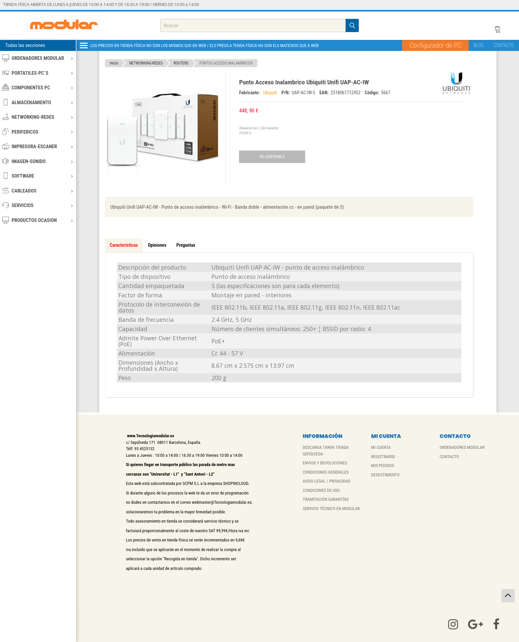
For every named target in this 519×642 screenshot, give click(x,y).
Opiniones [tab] (157, 245)
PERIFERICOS (37, 131)
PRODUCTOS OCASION (37, 220)
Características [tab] (124, 245)
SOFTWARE (37, 175)
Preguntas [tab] (185, 245)
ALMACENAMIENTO (37, 102)
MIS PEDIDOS (382, 465)
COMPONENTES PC (37, 87)
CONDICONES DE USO (321, 490)
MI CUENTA (381, 447)
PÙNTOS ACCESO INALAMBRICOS (226, 63)
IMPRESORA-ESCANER (37, 146)
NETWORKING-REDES (37, 116)
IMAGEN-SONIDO (37, 161)
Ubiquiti (270, 92)
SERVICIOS (37, 205)
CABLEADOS (37, 190)
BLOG (479, 45)
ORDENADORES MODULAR (37, 58)
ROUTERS (180, 63)
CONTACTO (504, 45)
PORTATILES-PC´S (37, 72)
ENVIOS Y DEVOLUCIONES (325, 462)
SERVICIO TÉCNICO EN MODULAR (331, 508)
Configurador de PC (435, 45)
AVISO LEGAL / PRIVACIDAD (326, 481)
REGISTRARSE (383, 456)
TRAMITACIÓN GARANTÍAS (326, 499)
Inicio (114, 63)
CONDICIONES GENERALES (326, 472)
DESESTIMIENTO (385, 474)
